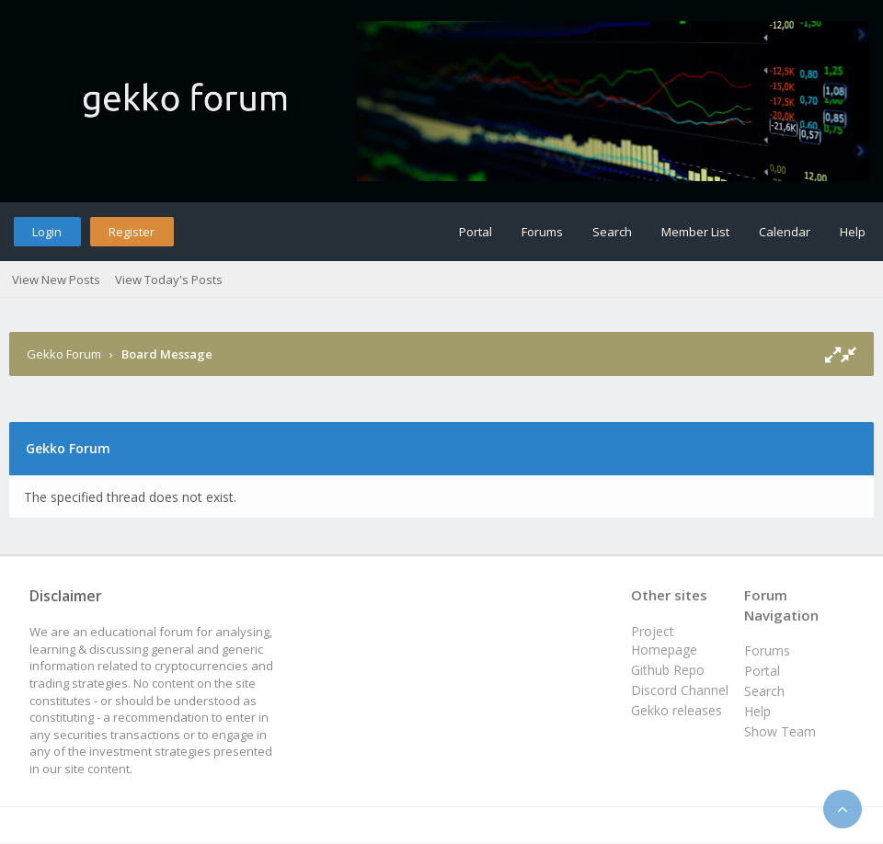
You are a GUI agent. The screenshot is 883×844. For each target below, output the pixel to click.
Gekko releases (676, 710)
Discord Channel (679, 690)
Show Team (780, 731)
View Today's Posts (169, 279)
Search (612, 231)
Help (853, 231)
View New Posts (56, 279)
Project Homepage (664, 640)
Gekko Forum (64, 354)
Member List (695, 231)
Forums (542, 231)
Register (132, 231)
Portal (475, 231)
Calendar (784, 231)
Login (47, 231)
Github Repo (668, 670)
